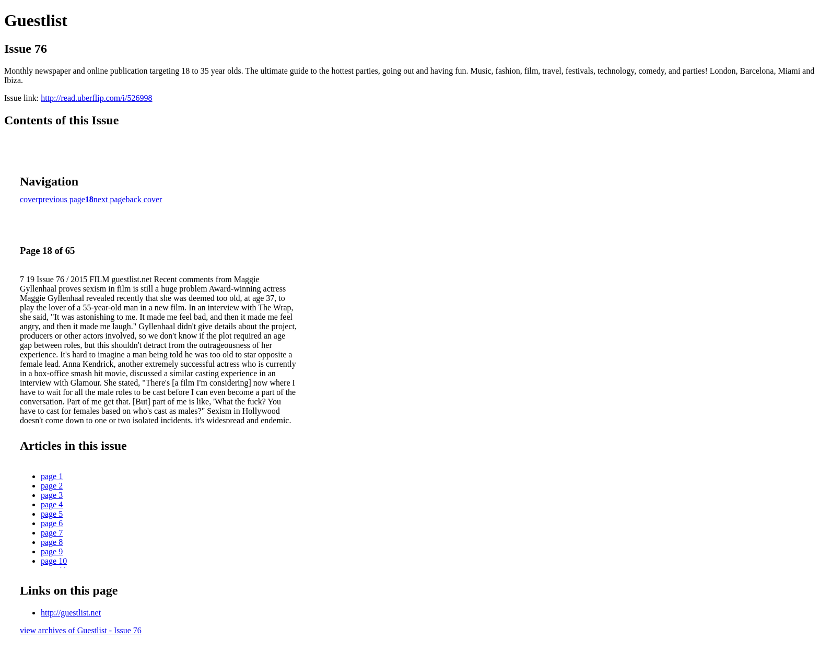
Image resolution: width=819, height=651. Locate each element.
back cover (144, 199)
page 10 (54, 560)
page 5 (52, 513)
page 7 (52, 532)
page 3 (52, 495)
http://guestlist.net (71, 612)
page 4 (52, 504)
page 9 (52, 551)
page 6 (52, 523)
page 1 (52, 476)
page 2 (52, 485)
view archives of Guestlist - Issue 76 (81, 630)
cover (29, 199)
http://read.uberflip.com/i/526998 (96, 98)
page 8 (52, 542)
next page (109, 199)
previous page (62, 199)
